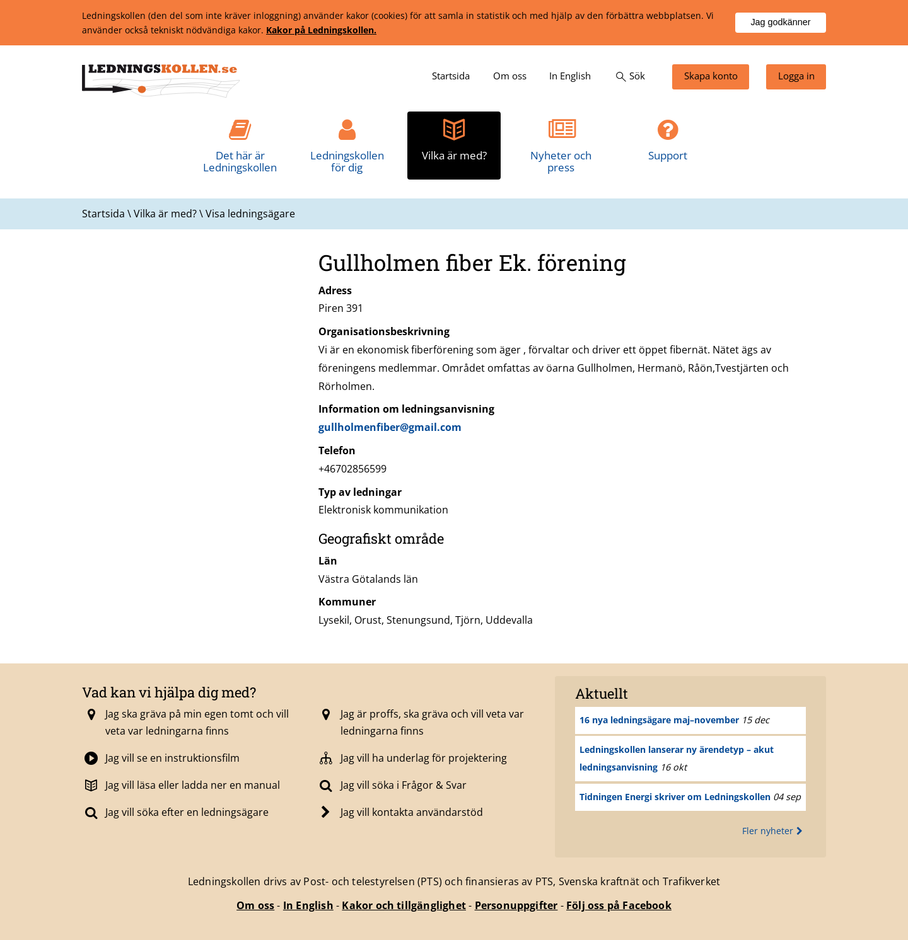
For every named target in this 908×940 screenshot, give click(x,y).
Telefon (337, 450)
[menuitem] (451, 76)
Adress (335, 290)
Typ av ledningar (360, 492)
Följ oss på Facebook (619, 905)
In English (308, 905)
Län (327, 561)
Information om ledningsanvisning (406, 409)
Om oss (255, 905)
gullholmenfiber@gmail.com (390, 427)
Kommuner (347, 602)
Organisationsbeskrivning (384, 331)
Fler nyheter (774, 831)
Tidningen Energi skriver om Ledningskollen (675, 797)
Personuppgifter (516, 905)
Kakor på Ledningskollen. (321, 30)
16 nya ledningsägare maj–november (659, 720)
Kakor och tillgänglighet (404, 905)
